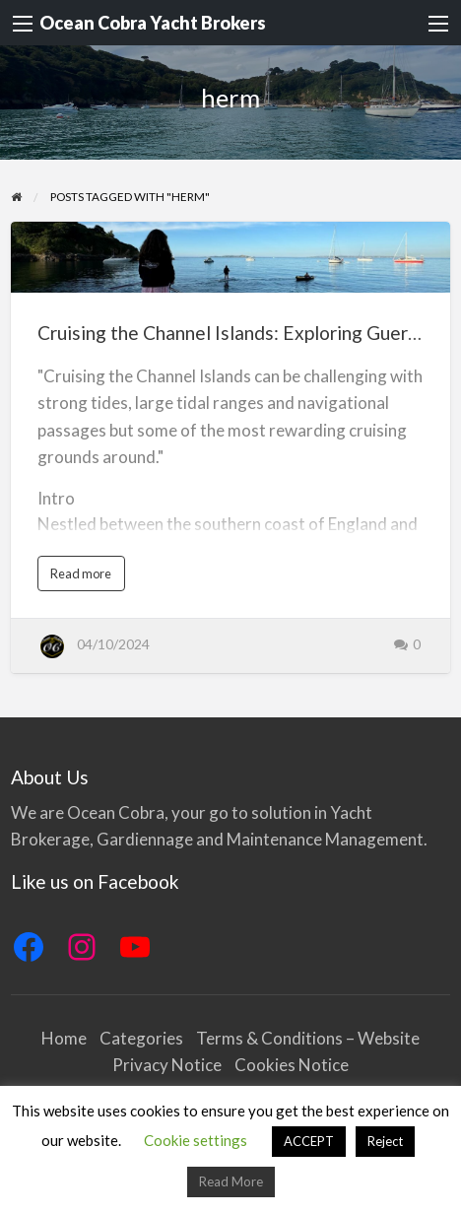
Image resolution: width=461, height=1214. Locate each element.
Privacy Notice (167, 1064)
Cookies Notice (291, 1064)
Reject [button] (385, 1141)
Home (64, 1038)
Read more (85, 578)
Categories (141, 1038)
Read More (231, 1181)
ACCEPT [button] (309, 1141)
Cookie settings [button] (195, 1140)
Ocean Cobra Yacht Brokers (152, 23)
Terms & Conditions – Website (308, 1038)
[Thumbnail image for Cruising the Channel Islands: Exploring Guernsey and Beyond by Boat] (231, 257)
